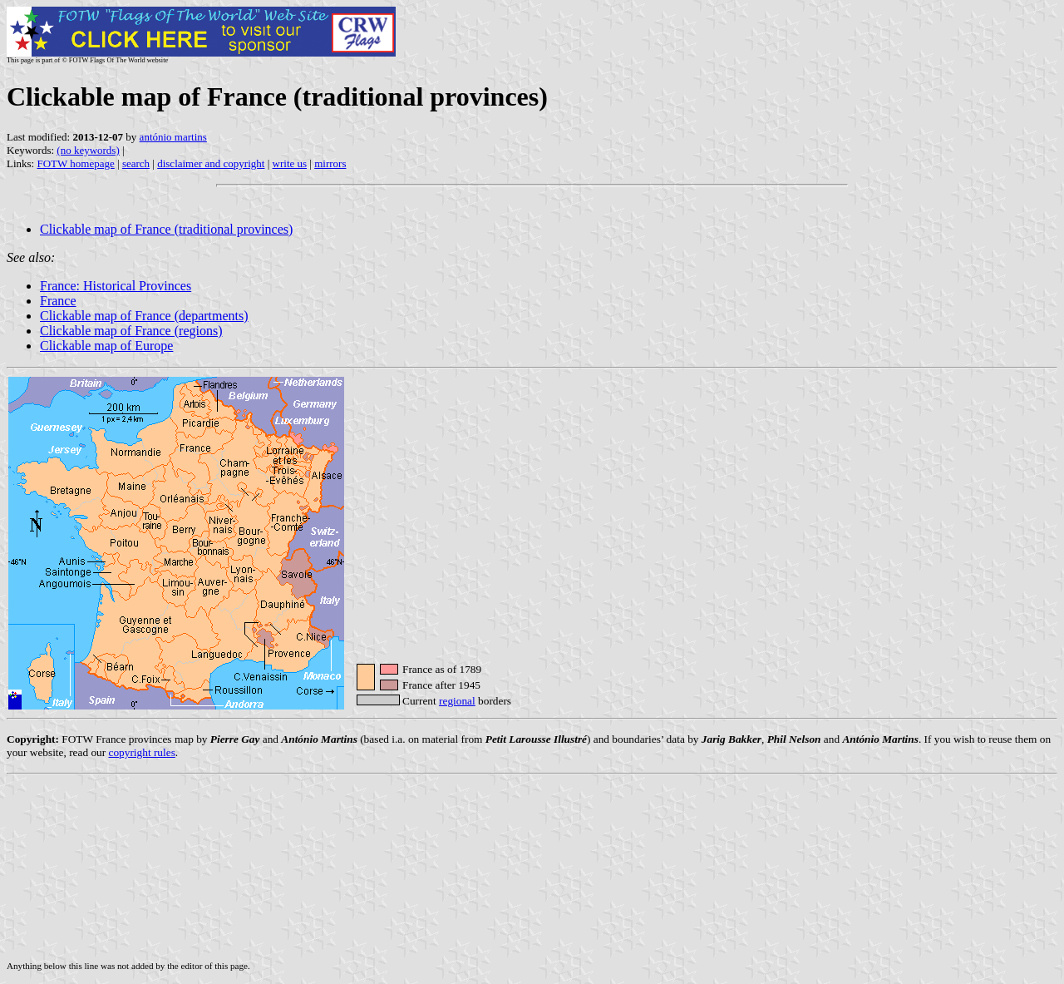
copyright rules (142, 752)
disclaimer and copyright (210, 163)
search (136, 163)
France (58, 301)
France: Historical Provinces (115, 286)
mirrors (330, 163)
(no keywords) (88, 150)
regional (457, 701)
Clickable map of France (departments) (144, 316)
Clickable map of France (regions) (131, 331)
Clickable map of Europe (106, 346)
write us (290, 163)
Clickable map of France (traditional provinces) (166, 229)
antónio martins (173, 137)
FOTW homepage (75, 163)
